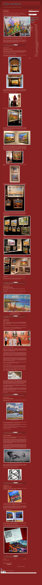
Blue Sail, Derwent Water (8, 398)
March (36, 41)
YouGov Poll (18, 445)
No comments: (10, 282)
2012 (35, 56)
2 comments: (10, 432)
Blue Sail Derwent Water (7, 433)
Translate (33, 15)
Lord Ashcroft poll (10, 483)
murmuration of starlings (14, 483)
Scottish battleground (19, 483)
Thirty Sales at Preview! (8, 49)
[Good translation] (2, 571)
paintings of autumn (21, 283)
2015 (35, 30)
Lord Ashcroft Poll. (13, 437)
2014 (35, 54)
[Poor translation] (4, 571)
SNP (21, 483)
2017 (35, 28)
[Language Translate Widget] (33, 14)
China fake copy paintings (7, 395)
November (37, 32)
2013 (35, 55)
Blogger (24, 566)
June (36, 38)
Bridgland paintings (12, 433)
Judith (30, 25)
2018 (35, 27)
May (36, 39)
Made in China (6, 320)
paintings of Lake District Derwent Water (18, 433)
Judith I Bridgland (12, 4)
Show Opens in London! (8, 287)
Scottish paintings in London (6, 317)
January (37, 53)
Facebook (33, 22)
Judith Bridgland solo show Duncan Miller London (10, 283)
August (36, 36)
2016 (35, 29)
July (36, 37)
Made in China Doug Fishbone (18, 395)
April (36, 40)
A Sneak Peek (6, 11)
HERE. (15, 53)
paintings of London (17, 283)
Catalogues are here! (7, 486)
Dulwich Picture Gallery (12, 395)
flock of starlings (6, 483)
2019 (35, 26)
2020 (35, 25)
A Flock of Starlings (7, 435)
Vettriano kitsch (22, 395)
